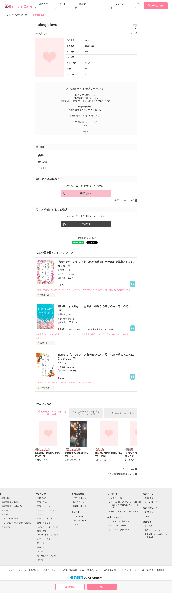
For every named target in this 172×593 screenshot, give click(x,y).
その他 (40, 560)
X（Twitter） (150, 512)
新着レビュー (7, 510)
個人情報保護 (147, 570)
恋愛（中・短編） (44, 506)
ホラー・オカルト (44, 539)
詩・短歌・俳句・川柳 (46, 555)
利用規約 (35, 570)
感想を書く (86, 193)
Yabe (60, 362)
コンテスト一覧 (115, 498)
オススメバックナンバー (119, 530)
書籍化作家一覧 (79, 506)
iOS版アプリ (150, 498)
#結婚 (125, 334)
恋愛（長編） (43, 502)
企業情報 (160, 570)
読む (102, 587)
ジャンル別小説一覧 (10, 518)
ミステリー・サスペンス (47, 527)
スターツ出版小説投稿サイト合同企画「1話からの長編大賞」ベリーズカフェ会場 (125, 505)
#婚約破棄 (55, 382)
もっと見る (128, 469)
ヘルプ (11, 570)
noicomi (76, 524)
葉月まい (62, 314)
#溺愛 (38, 290)
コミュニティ (7, 527)
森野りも (62, 270)
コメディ (41, 551)
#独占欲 (112, 290)
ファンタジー (43, 514)
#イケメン (63, 290)
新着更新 (5, 514)
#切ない (39, 338)
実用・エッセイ (43, 523)
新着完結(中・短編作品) (11, 506)
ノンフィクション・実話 (47, 535)
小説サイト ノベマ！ (153, 530)
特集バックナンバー (117, 525)
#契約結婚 (71, 382)
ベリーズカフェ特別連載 (119, 521)
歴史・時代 (42, 543)
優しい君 (43, 162)
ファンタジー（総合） (46, 510)
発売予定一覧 (78, 502)
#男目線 (120, 290)
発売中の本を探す (80, 498)
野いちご (148, 526)
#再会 (127, 290)
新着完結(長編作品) (9, 502)
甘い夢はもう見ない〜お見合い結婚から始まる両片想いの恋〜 (94, 306)
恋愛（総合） (43, 498)
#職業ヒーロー (61, 334)
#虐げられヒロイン (86, 382)
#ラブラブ (87, 290)
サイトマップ (22, 570)
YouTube (148, 516)
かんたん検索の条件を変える (120, 474)
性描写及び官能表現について (72, 570)
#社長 (47, 382)
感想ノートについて (124, 200)
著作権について (94, 570)
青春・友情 (42, 531)
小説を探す (6, 498)
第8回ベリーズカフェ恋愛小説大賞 (123, 511)
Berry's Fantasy (79, 520)
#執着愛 (46, 290)
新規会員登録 (156, 5)
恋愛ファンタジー (44, 518)
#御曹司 (54, 290)
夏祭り (43, 168)
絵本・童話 (42, 547)
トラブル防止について (129, 570)
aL (132, 33)
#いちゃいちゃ (75, 290)
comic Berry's (78, 516)
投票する (86, 224)
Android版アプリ (152, 502)
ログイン (138, 5)
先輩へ (41, 155)
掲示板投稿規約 (110, 570)
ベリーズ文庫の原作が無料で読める (16, 523)
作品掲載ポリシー (49, 570)
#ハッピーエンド (100, 290)
